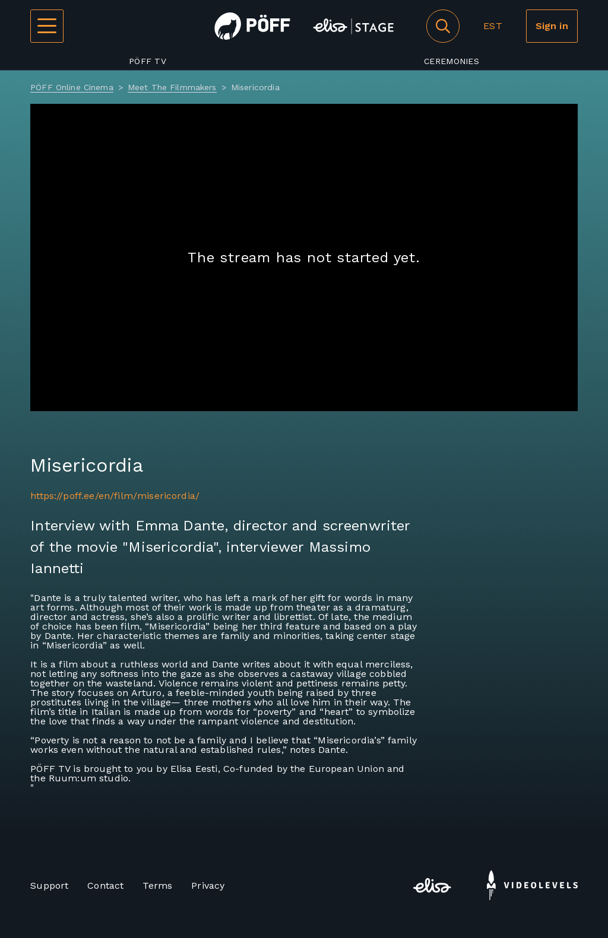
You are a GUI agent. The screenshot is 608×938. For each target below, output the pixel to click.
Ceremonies (451, 61)
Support (49, 885)
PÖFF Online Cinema (71, 87)
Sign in (552, 25)
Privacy (207, 885)
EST (492, 25)
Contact (105, 885)
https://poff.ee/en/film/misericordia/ (115, 495)
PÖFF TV (147, 61)
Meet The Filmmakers (172, 87)
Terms (157, 885)
